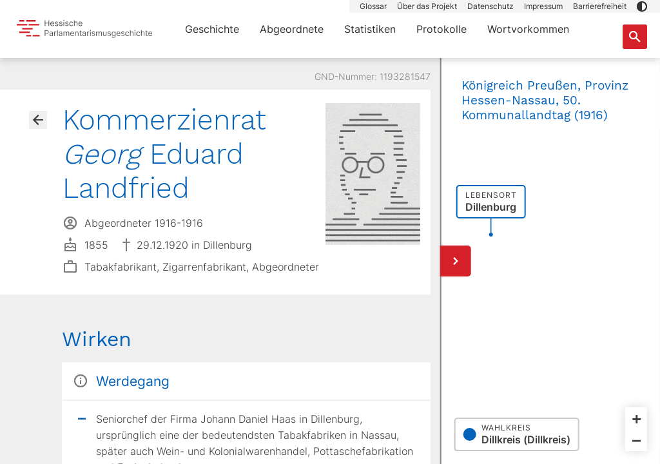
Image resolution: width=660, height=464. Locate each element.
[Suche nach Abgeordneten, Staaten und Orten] (635, 36)
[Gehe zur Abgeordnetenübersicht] (38, 120)
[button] (642, 6)
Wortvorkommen (528, 29)
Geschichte (212, 29)
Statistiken (370, 29)
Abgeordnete (292, 29)
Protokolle (441, 29)
